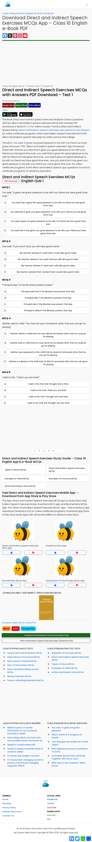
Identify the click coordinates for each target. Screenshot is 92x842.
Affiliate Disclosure (12, 811)
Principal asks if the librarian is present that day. (48, 297)
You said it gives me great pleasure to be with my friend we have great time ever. (48, 223)
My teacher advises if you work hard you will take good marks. (48, 259)
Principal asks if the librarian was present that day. (48, 304)
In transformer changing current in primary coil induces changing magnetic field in (25, 762)
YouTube (51, 807)
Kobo (15, 628)
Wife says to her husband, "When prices (69, 764)
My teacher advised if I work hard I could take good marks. (48, 253)
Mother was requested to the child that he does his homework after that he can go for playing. (48, 353)
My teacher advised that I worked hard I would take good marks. (48, 272)
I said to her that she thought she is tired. (48, 384)
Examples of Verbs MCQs (64, 668)
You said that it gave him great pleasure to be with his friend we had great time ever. (48, 204)
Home (5, 799)
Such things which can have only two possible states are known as (24, 739)
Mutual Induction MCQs (19, 676)
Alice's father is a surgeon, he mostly (67, 736)
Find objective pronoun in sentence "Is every (70, 750)
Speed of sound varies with (21, 744)
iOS (48, 819)
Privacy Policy (9, 807)
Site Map (6, 803)
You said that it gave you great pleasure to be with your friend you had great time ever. (48, 213)
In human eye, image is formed (23, 755)
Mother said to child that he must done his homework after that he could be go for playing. (48, 344)
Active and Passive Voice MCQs (68, 672)
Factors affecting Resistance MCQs (25, 680)
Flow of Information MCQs (20, 665)
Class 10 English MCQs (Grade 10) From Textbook (28, 13)
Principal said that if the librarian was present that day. (48, 291)
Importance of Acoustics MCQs (23, 657)
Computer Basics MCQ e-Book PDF (19, 622)
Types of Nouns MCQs (63, 664)
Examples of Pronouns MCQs (66, 653)
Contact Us (8, 815)
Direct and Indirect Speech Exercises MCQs (70, 658)
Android (51, 815)
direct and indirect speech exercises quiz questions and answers (54, 130)
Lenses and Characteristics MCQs (24, 653)
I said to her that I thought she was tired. (48, 396)
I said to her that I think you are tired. (48, 390)
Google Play (28, 628)
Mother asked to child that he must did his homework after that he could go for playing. (48, 335)
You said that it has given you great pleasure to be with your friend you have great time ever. (48, 232)
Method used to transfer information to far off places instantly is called (22, 730)
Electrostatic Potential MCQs (22, 661)
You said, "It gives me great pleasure (66, 729)
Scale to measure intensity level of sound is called (25, 750)
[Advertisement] (46, 62)
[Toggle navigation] (87, 4)
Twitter (50, 803)
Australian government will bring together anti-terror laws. (68, 757)
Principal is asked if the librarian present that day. (48, 310)
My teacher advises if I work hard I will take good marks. (48, 265)
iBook (6, 628)
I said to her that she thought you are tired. (48, 403)
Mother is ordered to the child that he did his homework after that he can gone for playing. (48, 363)
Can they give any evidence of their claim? (70, 743)
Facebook (52, 799)
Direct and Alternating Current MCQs (23, 671)
